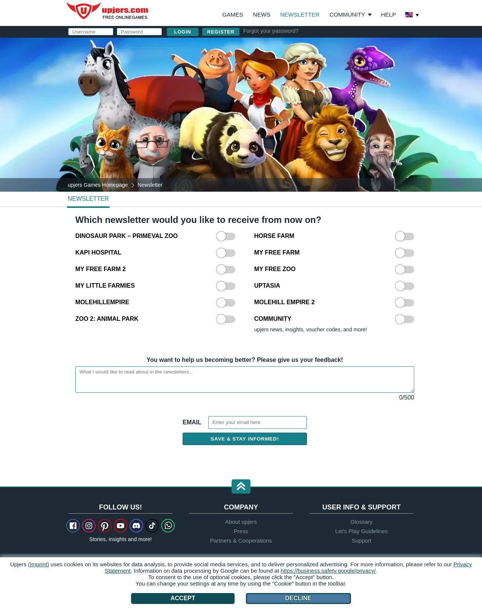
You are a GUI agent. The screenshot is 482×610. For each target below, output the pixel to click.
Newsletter (300, 14)
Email (193, 422)
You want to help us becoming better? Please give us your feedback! (244, 360)
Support (362, 540)
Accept (183, 598)
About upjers (241, 521)
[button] (241, 487)
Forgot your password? (271, 31)
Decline (298, 598)
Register (221, 32)
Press (241, 531)
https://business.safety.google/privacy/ (328, 570)
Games (232, 14)
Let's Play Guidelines (361, 531)
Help (388, 14)
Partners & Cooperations (241, 540)
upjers (107, 11)
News (261, 14)
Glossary (361, 521)
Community (347, 14)
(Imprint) (38, 564)
